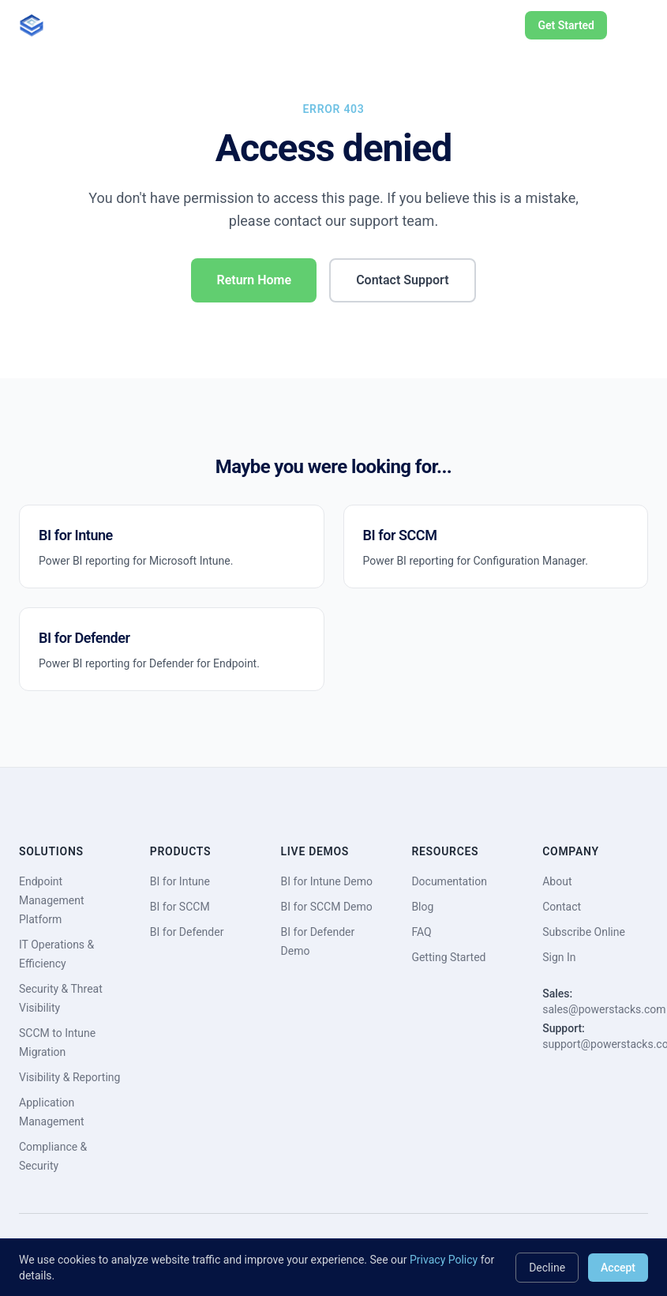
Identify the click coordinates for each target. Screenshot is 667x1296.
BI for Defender (187, 932)
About (556, 881)
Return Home (253, 279)
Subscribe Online (583, 932)
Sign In (558, 957)
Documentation (449, 881)
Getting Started (448, 957)
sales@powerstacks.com (603, 1009)
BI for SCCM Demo (327, 906)
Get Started (566, 25)
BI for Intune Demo (327, 881)
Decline (547, 1267)
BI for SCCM (180, 906)
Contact (561, 906)
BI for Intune (180, 881)
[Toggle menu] (632, 25)
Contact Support (402, 279)
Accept (618, 1267)
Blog (422, 906)
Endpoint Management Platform (51, 900)
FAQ (421, 932)
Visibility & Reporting (69, 1077)
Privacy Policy (444, 1259)
